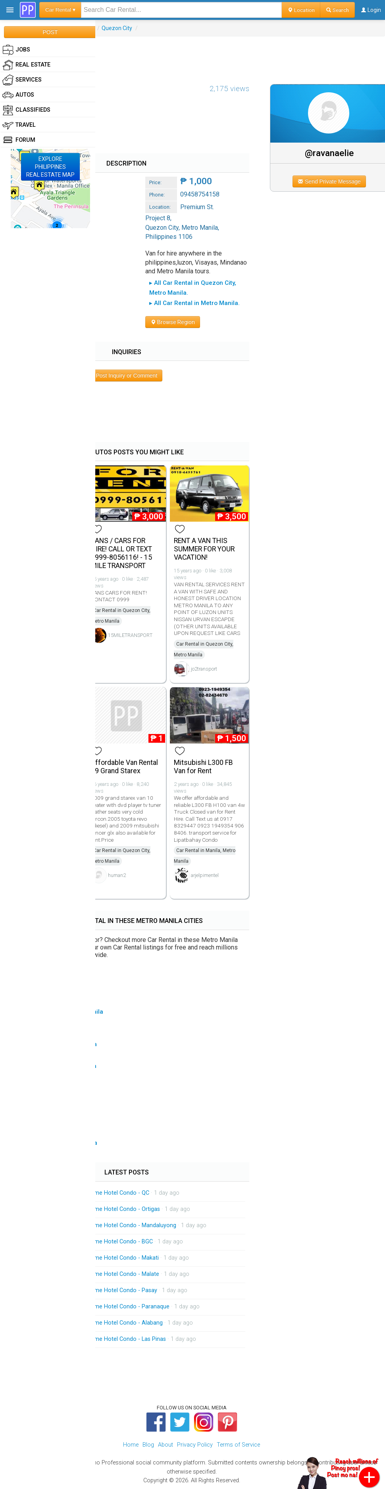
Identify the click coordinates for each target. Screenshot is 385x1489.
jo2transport (204, 669)
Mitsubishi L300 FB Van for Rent (203, 767)
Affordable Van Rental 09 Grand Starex (124, 767)
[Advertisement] (192, 54)
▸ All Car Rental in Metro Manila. (194, 303)
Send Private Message (329, 181)
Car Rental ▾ (60, 10)
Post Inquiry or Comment (126, 375)
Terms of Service (238, 1444)
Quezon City (117, 28)
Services (22, 80)
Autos (18, 95)
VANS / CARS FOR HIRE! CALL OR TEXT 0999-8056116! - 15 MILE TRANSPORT (121, 553)
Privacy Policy (195, 1444)
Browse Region (172, 322)
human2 (117, 875)
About (165, 1444)
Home (131, 1444)
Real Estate (26, 65)
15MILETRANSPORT (130, 635)
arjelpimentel (205, 875)
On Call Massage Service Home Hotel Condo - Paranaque (95, 1306)
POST (50, 32)
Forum (18, 140)
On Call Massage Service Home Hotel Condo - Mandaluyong (99, 1225)
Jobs (16, 49)
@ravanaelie (329, 153)
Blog (148, 1444)
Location (301, 10)
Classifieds (26, 110)
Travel (19, 125)
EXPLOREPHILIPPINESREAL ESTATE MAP (50, 167)
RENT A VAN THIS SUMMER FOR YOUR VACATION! (204, 549)
